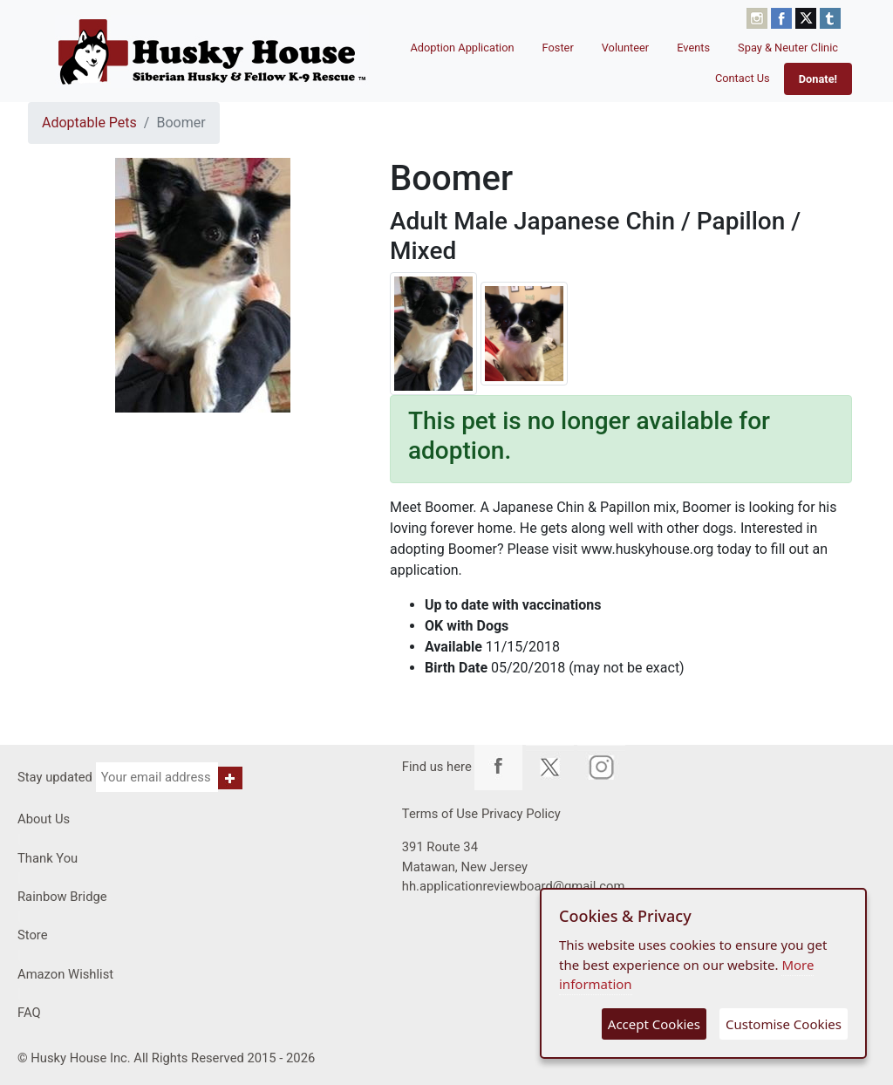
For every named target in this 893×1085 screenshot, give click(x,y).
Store (32, 935)
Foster (558, 47)
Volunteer (626, 47)
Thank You (47, 858)
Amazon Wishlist (65, 974)
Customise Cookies (784, 1024)
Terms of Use (440, 814)
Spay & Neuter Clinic (788, 47)
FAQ (29, 1012)
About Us (43, 819)
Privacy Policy (521, 814)
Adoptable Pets (89, 122)
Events (693, 47)
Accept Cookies (654, 1024)
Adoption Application (462, 47)
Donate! (818, 78)
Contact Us (742, 78)
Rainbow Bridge (62, 896)
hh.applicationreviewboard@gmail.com (513, 886)
